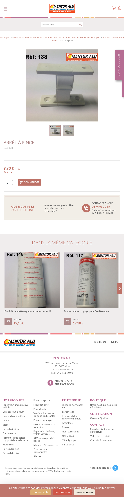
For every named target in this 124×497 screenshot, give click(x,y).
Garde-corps (9, 433)
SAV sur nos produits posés (44, 439)
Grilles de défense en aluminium (44, 425)
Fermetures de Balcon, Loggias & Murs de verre (15, 439)
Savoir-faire (68, 411)
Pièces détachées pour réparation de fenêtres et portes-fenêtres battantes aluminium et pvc (55, 37)
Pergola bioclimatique (14, 416)
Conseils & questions (101, 440)
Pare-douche (40, 409)
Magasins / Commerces (45, 445)
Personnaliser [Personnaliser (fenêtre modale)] (84, 492)
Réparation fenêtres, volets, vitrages (44, 432)
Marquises (8, 444)
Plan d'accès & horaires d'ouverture (102, 430)
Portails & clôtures (12, 429)
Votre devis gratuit (100, 436)
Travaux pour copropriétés (40, 450)
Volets (6, 420)
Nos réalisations (70, 431)
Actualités (67, 422)
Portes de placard (42, 400)
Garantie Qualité (99, 418)
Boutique (4, 37)
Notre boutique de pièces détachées (103, 406)
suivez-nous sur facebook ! (65, 383)
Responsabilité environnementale (71, 417)
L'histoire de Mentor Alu (72, 406)
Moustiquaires (41, 404)
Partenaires (68, 444)
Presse (65, 427)
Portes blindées (11, 453)
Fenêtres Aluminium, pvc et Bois (15, 406)
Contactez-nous (104, 208)
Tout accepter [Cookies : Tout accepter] (40, 492)
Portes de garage (42, 420)
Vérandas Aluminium (13, 411)
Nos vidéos (68, 435)
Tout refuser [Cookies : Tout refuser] (62, 492)
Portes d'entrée (11, 448)
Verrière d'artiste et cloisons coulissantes (44, 414)
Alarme (37, 456)
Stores (6, 424)
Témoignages (69, 440)
